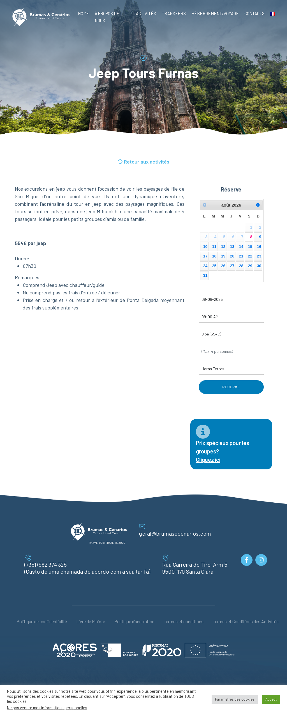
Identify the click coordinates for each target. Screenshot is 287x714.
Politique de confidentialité (42, 621)
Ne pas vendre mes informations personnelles (47, 707)
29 (250, 266)
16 (259, 246)
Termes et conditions (183, 621)
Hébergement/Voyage (215, 13)
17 (205, 256)
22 (250, 256)
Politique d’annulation (134, 621)
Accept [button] (271, 699)
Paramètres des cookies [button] (234, 699)
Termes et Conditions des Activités (246, 621)
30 (259, 266)
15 (250, 246)
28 (241, 266)
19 (223, 256)
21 (241, 256)
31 (205, 275)
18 (214, 256)
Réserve (231, 387)
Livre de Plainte (90, 621)
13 (232, 246)
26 (223, 266)
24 (205, 266)
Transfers (174, 13)
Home (83, 13)
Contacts (254, 13)
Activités (146, 13)
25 (214, 266)
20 (232, 256)
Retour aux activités (143, 162)
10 (205, 246)
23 (259, 256)
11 (214, 246)
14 (241, 246)
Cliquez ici (208, 459)
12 (223, 246)
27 (232, 266)
